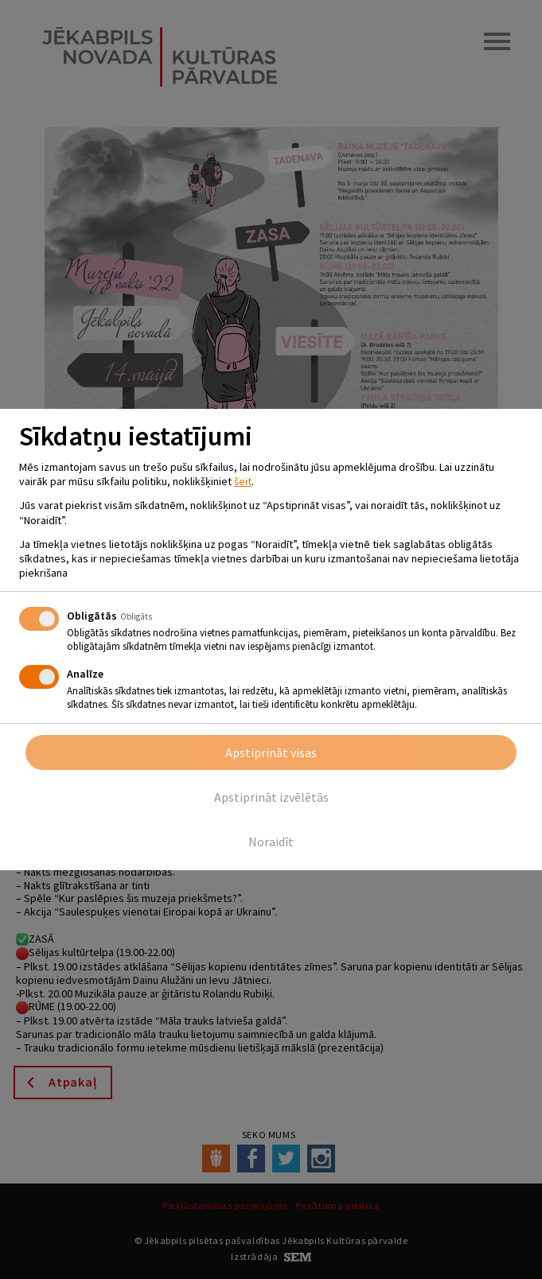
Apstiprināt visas (271, 752)
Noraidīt (271, 841)
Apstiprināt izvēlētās (271, 797)
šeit (243, 481)
